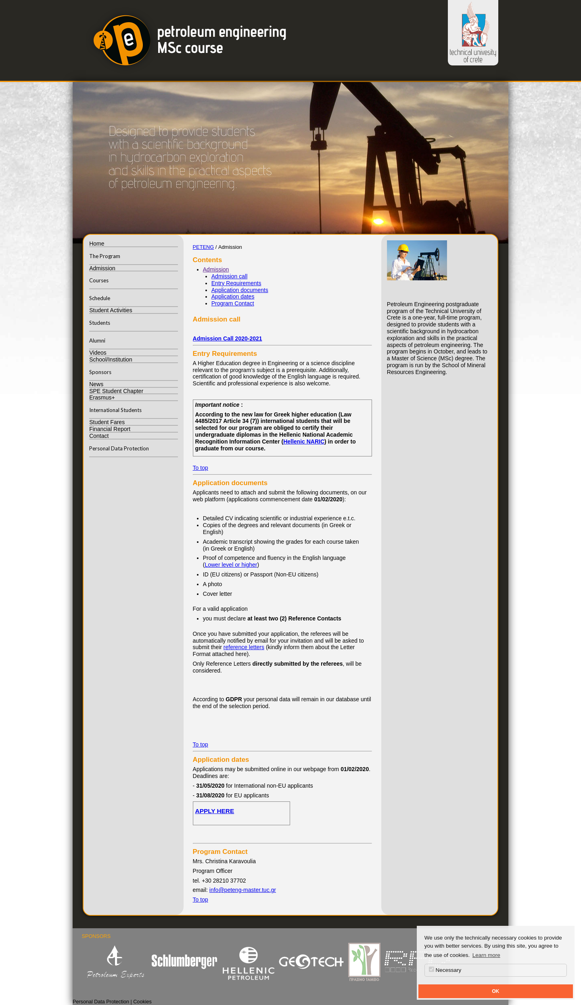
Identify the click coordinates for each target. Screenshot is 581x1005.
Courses (99, 280)
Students (99, 323)
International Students (115, 410)
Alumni (97, 340)
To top (200, 468)
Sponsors (100, 372)
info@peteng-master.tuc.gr (242, 890)
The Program (104, 256)
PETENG (203, 247)
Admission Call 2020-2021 (227, 338)
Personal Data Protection (119, 448)
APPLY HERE (214, 810)
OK (495, 991)
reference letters (244, 647)
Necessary (445, 970)
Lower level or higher (231, 564)
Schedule (99, 298)
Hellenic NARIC (303, 441)
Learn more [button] (486, 955)
